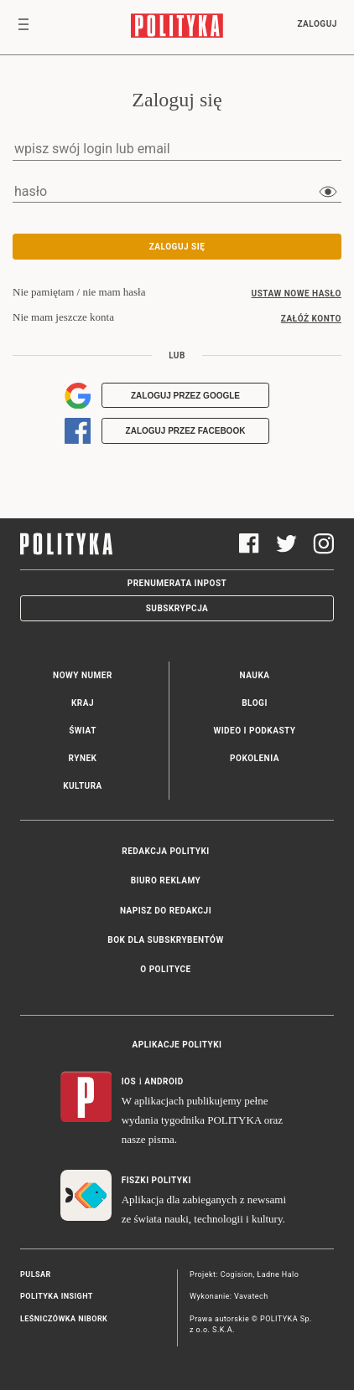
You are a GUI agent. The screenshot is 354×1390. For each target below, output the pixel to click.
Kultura (82, 785)
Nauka (255, 675)
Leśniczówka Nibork (63, 1319)
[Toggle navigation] (23, 27)
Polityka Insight (56, 1296)
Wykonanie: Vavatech (229, 1296)
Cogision (237, 1274)
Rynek (83, 758)
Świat (82, 730)
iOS (129, 1081)
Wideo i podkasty (254, 730)
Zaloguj (316, 23)
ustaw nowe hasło (296, 293)
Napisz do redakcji (165, 910)
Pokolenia (254, 758)
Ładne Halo (278, 1274)
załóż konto (311, 318)
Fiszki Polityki (156, 1180)
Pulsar (35, 1274)
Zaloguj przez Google (185, 395)
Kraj (82, 703)
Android (164, 1081)
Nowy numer (82, 675)
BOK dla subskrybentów (165, 940)
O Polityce (165, 969)
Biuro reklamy (166, 880)
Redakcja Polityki (165, 851)
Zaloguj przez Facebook (186, 430)
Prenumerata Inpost (177, 583)
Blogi (255, 703)
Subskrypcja (177, 608)
